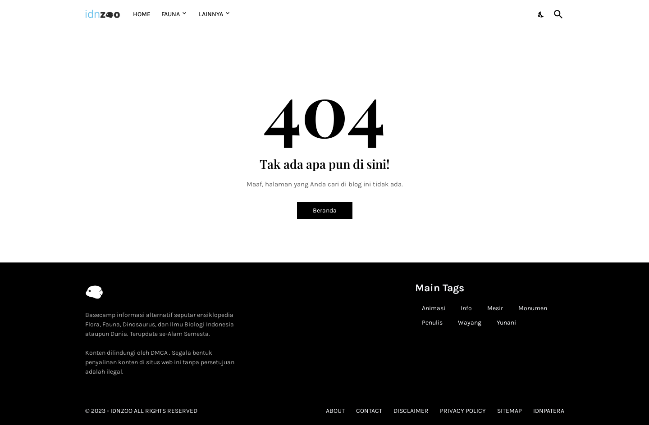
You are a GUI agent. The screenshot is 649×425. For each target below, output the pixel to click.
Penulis (432, 322)
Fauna (170, 14)
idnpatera (548, 411)
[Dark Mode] (541, 14)
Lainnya (211, 14)
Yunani (506, 322)
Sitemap (509, 411)
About (335, 411)
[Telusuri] (556, 14)
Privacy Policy (463, 411)
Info (466, 308)
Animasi (433, 308)
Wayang (469, 322)
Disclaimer (411, 411)
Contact (369, 411)
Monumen (532, 308)
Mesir (495, 308)
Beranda (325, 210)
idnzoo (121, 411)
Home (142, 14)
